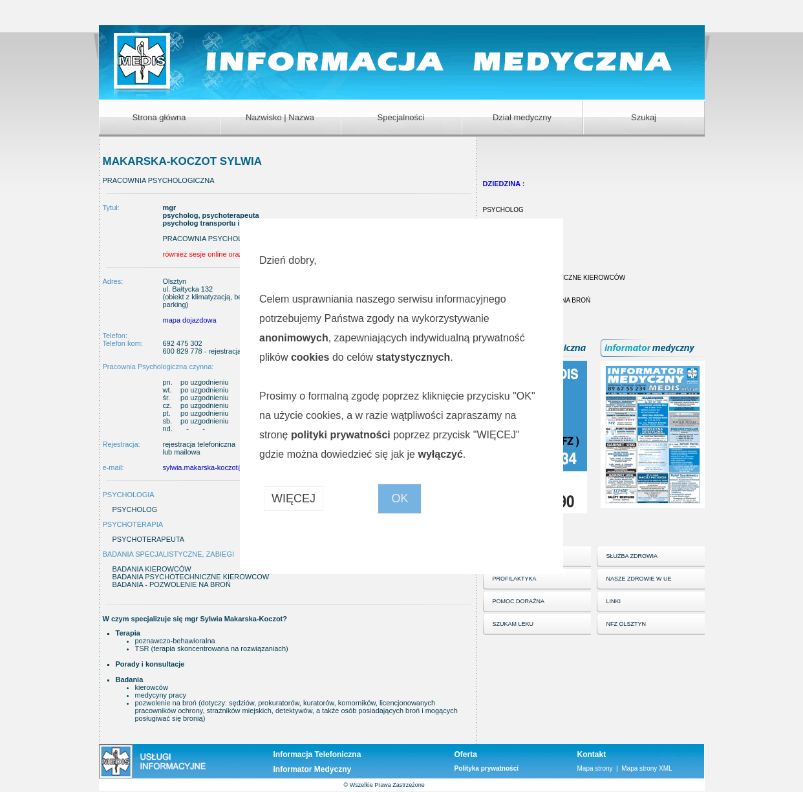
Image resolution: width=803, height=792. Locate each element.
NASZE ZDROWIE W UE (639, 578)
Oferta (466, 754)
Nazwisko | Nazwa (280, 117)
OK (399, 498)
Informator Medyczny (312, 769)
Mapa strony (595, 768)
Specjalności (401, 117)
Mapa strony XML (646, 768)
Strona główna (159, 117)
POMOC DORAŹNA (519, 601)
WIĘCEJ (294, 498)
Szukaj (643, 117)
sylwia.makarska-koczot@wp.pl (212, 467)
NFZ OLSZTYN (626, 624)
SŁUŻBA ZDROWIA (632, 556)
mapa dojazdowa (190, 320)
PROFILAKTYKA (515, 578)
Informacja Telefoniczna (317, 754)
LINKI (613, 601)
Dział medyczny (522, 117)
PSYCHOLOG (503, 209)
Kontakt (591, 754)
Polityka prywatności (487, 768)
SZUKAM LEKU (513, 624)
